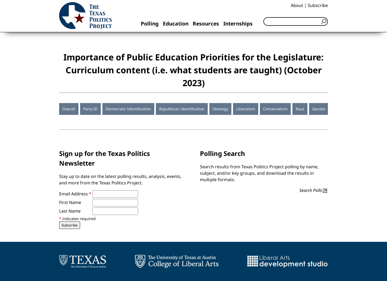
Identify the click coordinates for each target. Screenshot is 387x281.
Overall (68, 108)
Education (175, 23)
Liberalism (245, 108)
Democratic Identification (128, 108)
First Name (70, 202)
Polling (150, 23)
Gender (319, 108)
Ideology (220, 108)
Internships (238, 23)
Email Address (75, 194)
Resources (206, 23)
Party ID (90, 108)
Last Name (70, 211)
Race (300, 108)
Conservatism (275, 108)
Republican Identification (182, 108)
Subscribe (318, 5)
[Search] (295, 21)
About (297, 5)
